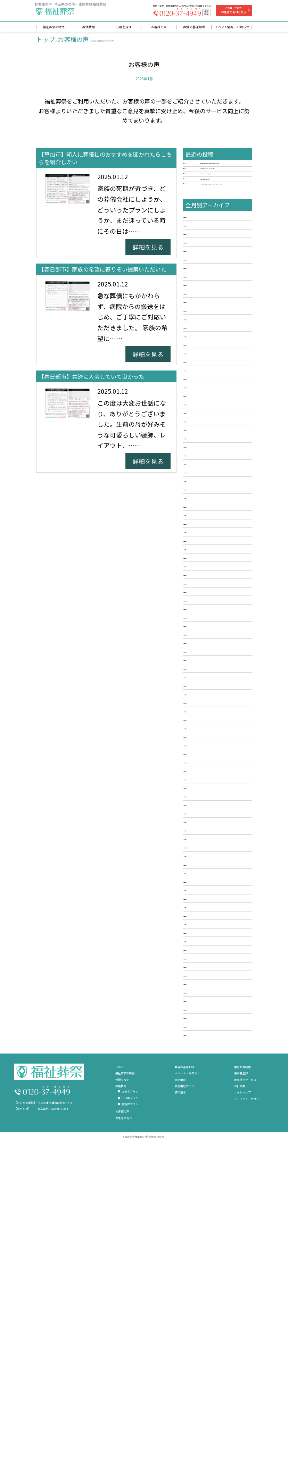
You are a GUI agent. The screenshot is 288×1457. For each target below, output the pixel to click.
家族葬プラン (130, 1405)
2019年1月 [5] (202, 1224)
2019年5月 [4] (202, 1185)
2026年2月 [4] (202, 402)
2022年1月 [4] (202, 887)
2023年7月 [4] (202, 709)
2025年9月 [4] (202, 451)
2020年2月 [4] (202, 1115)
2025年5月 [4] (202, 491)
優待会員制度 (242, 1367)
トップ (45, 40)
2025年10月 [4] (204, 441)
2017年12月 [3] (204, 1333)
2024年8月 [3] (202, 580)
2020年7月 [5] (202, 1066)
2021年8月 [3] (202, 937)
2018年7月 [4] (202, 1274)
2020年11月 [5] (204, 1026)
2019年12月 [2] (204, 1135)
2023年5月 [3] (202, 729)
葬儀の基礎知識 (184, 1367)
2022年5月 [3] (202, 847)
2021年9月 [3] (202, 927)
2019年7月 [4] (202, 1165)
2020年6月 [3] (202, 1076)
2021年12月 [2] (204, 897)
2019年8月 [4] (202, 1155)
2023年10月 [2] (204, 679)
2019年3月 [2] (202, 1204)
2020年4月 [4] (202, 1095)
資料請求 (180, 1393)
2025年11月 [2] (204, 431)
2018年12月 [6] (204, 1234)
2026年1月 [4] (202, 411)
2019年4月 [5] (202, 1195)
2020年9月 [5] (202, 1046)
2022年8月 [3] (202, 818)
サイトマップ (242, 1393)
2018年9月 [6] (202, 1254)
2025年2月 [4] (202, 520)
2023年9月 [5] (202, 689)
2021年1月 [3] (202, 1006)
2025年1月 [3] (202, 530)
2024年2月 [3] (202, 639)
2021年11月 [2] (204, 907)
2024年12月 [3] (204, 541)
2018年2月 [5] (202, 1324)
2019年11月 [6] (204, 1145)
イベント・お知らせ (187, 1374)
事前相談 (180, 1380)
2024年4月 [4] (202, 620)
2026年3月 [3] (202, 392)
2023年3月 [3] (202, 749)
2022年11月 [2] (204, 788)
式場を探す (122, 1380)
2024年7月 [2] (202, 590)
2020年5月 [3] (202, 1086)
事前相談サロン (184, 1387)
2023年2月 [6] (202, 759)
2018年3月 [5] (202, 1313)
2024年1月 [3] (202, 650)
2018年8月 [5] (202, 1264)
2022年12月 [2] (204, 778)
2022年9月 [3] (202, 808)
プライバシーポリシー (248, 1399)
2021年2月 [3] (202, 996)
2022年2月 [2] (202, 877)
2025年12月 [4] (204, 421)
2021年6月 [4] (202, 956)
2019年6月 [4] (202, 1175)
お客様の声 (73, 40)
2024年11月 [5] (204, 550)
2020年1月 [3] (202, 1125)
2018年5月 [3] (202, 1294)
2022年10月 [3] (204, 798)
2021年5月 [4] (202, 967)
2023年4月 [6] (202, 738)
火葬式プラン (130, 1392)
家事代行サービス (245, 1380)
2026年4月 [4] (202, 382)
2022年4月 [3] (202, 858)
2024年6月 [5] (202, 600)
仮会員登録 (241, 1374)
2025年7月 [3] (202, 471)
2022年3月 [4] (202, 868)
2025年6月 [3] (202, 481)
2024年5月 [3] (202, 610)
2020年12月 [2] (204, 1016)
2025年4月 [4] (202, 501)
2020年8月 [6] (202, 1056)
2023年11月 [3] (204, 669)
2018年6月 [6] (202, 1284)
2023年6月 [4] (202, 719)
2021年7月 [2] (202, 947)
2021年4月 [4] (202, 977)
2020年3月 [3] (202, 1105)
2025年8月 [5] (202, 461)
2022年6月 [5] (202, 838)
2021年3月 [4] (202, 986)
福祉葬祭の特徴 (125, 1374)
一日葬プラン (130, 1398)
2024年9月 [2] (202, 570)
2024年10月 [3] (204, 560)
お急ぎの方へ (123, 1419)
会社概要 (239, 1387)
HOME (119, 1367)
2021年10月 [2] (204, 917)
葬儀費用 (120, 1387)
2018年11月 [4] (204, 1244)
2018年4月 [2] (202, 1304)
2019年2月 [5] (202, 1214)
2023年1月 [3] (202, 768)
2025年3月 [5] (202, 511)
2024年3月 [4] (202, 629)
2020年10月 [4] (204, 1036)
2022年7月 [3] (202, 828)
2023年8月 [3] (202, 699)
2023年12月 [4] (204, 659)
